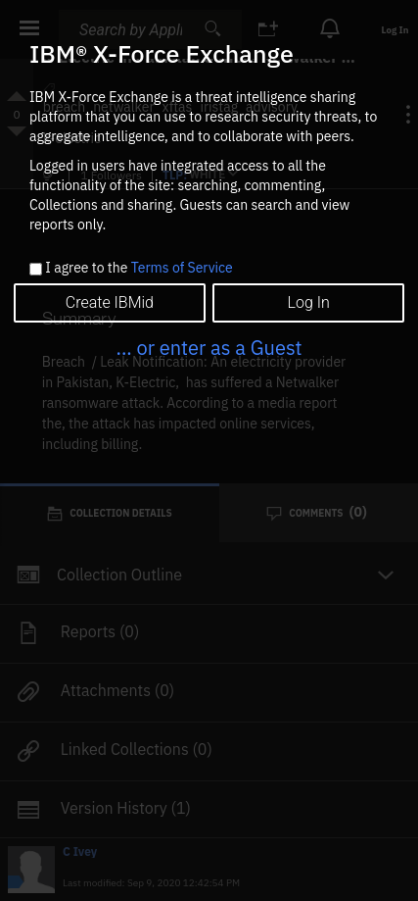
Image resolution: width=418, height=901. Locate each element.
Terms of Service (182, 267)
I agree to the (138, 268)
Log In (308, 302)
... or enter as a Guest (209, 347)
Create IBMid (110, 302)
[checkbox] (35, 269)
